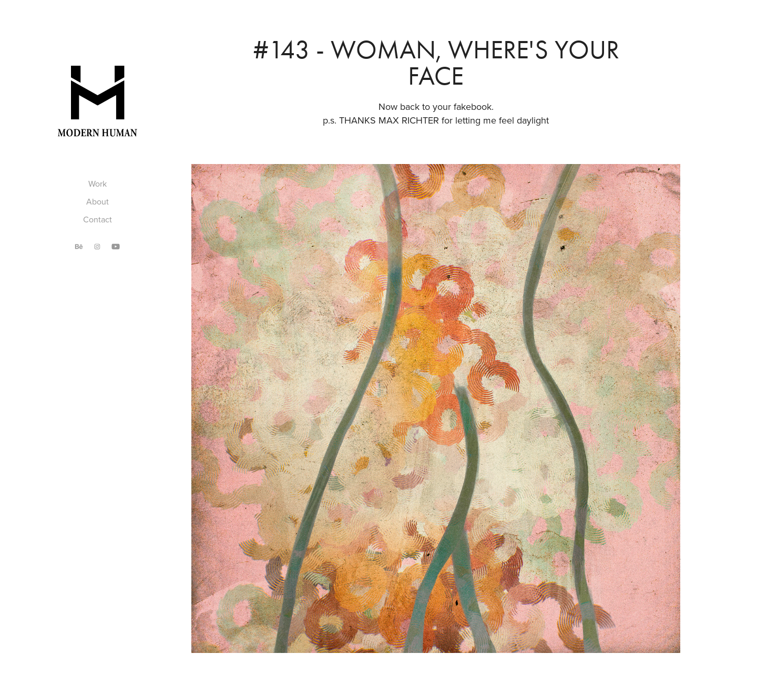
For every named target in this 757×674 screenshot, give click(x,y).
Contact (97, 219)
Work (97, 183)
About (97, 201)
